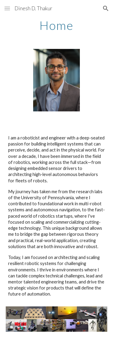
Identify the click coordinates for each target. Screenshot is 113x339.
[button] (7, 8)
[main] (57, 25)
